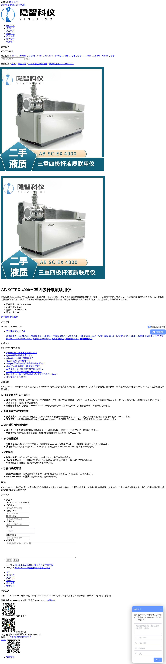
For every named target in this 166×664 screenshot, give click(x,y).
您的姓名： (11, 510)
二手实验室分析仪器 (37, 64)
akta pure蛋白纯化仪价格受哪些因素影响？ (25, 363)
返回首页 (5, 5)
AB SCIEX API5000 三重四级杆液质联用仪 (34, 568)
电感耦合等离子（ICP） (126, 336)
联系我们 (23, 5)
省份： (9, 527)
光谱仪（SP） (73, 336)
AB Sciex (49, 56)
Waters (105, 56)
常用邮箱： (11, 521)
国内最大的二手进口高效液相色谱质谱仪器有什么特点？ (32, 374)
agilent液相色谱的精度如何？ (19, 355)
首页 (13, 64)
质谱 (112, 56)
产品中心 (22, 64)
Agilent (96, 56)
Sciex (39, 56)
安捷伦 (32, 56)
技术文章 (10, 586)
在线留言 (14, 5)
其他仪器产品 (58, 339)
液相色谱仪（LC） (88, 336)
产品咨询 (5, 317)
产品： (9, 500)
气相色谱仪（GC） (106, 336)
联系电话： (11, 516)
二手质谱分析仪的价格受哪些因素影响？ (25, 369)
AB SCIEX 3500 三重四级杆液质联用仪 (32, 571)
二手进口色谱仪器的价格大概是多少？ (24, 372)
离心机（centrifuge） (42, 339)
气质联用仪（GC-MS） (41, 336)
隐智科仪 (13, 2)
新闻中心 (10, 584)
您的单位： (11, 505)
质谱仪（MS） (59, 336)
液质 (79, 56)
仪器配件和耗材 (72, 339)
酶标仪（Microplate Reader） (19, 339)
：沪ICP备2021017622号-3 (19, 640)
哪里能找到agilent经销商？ (18, 361)
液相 (66, 56)
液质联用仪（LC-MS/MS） (61, 64)
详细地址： (11, 535)
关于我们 (10, 578)
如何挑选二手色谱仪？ (16, 377)
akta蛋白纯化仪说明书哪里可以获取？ (23, 366)
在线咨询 (51, 603)
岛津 (14, 56)
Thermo (87, 56)
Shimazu (22, 56)
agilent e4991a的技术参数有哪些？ (21, 353)
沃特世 (58, 56)
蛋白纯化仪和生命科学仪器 (150, 336)
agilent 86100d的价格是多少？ (19, 358)
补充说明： (11, 540)
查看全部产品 (86, 339)
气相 (73, 56)
